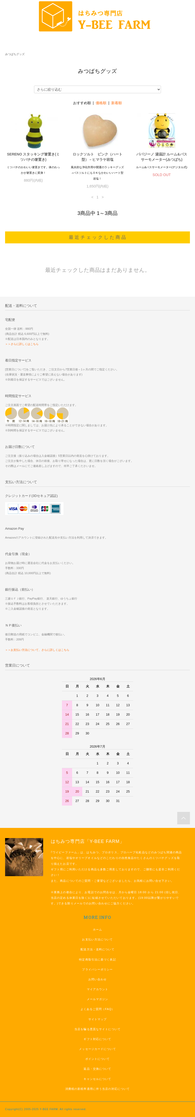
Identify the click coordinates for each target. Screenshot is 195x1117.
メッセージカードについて (97, 1048)
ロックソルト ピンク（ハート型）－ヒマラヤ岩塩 (97, 157)
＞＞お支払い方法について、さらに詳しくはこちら (37, 649)
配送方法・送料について (97, 949)
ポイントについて (97, 1058)
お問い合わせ (97, 979)
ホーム (97, 929)
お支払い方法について (97, 939)
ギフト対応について (97, 1039)
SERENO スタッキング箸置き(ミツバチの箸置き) (33, 157)
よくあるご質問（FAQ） (97, 1009)
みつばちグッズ (15, 54)
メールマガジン (97, 999)
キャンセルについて (97, 1078)
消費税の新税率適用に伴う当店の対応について (97, 1088)
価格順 (101, 103)
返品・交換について (97, 1068)
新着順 (116, 103)
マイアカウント (97, 989)
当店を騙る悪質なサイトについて (97, 1029)
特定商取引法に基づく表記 (97, 959)
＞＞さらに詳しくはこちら (22, 343)
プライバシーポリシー (97, 969)
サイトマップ (97, 1019)
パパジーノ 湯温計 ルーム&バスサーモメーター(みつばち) (161, 157)
